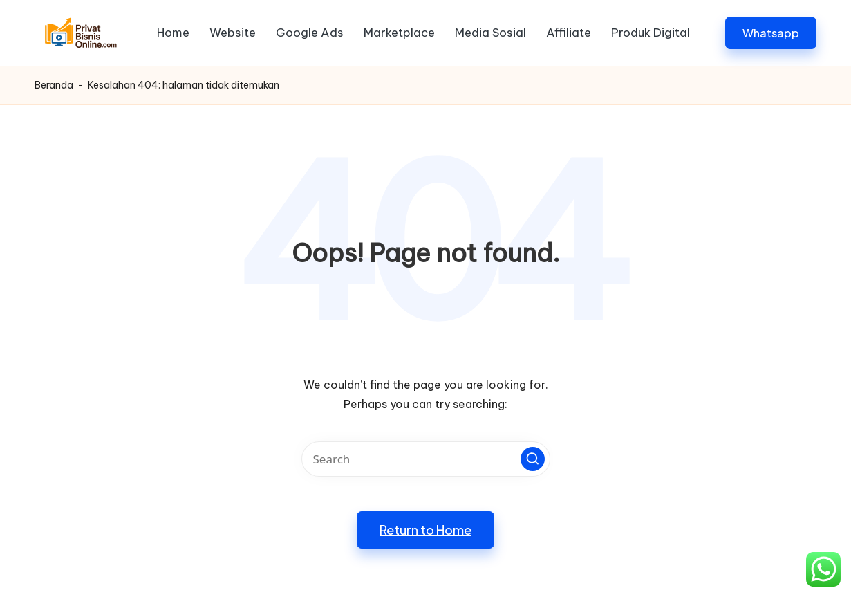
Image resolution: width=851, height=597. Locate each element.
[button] (770, 33)
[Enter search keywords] (425, 459)
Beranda (54, 85)
